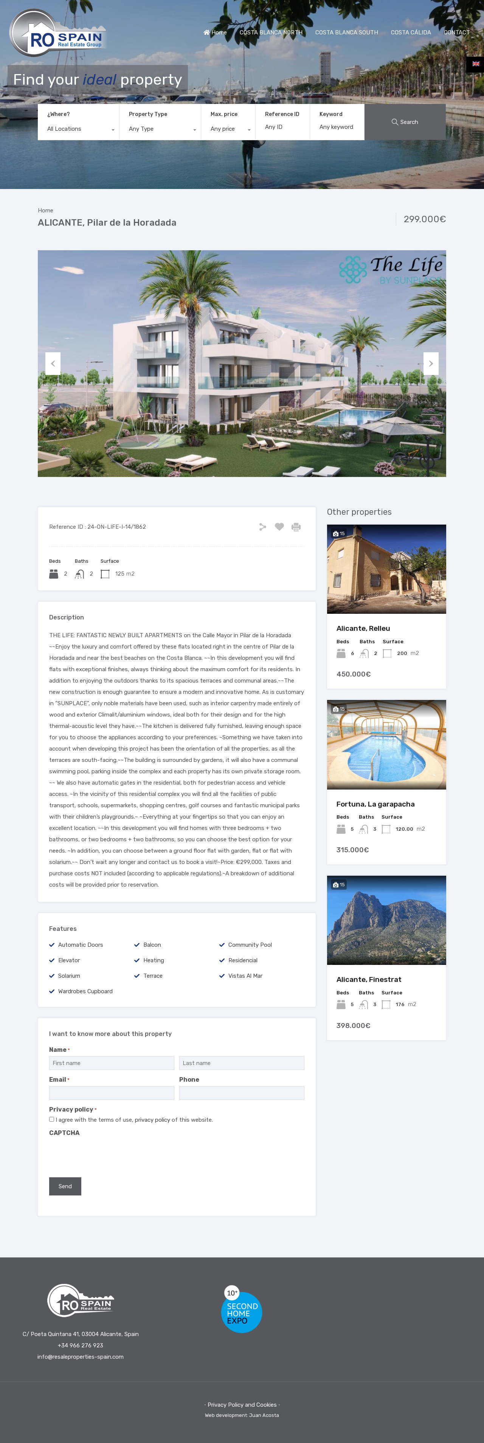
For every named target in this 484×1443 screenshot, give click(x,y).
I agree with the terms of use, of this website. (134, 1119)
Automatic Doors (80, 944)
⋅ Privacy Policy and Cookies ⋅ (242, 1404)
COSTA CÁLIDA (411, 32)
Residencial (243, 960)
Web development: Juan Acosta (242, 1415)
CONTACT (457, 32)
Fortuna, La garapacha (376, 804)
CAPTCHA (64, 1132)
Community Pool (250, 944)
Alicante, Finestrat (369, 979)
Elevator (69, 960)
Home (215, 32)
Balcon (152, 944)
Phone (189, 1079)
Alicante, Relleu (363, 628)
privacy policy (152, 1119)
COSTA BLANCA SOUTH (346, 32)
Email (59, 1079)
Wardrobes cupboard (85, 991)
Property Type (148, 114)
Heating (153, 960)
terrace (153, 975)
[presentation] (106, 1154)
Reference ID (282, 114)
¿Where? (58, 114)
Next (431, 363)
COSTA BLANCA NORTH (271, 32)
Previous (52, 363)
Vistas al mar (245, 975)
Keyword (331, 114)
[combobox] (78, 131)
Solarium (69, 975)
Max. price (224, 114)
